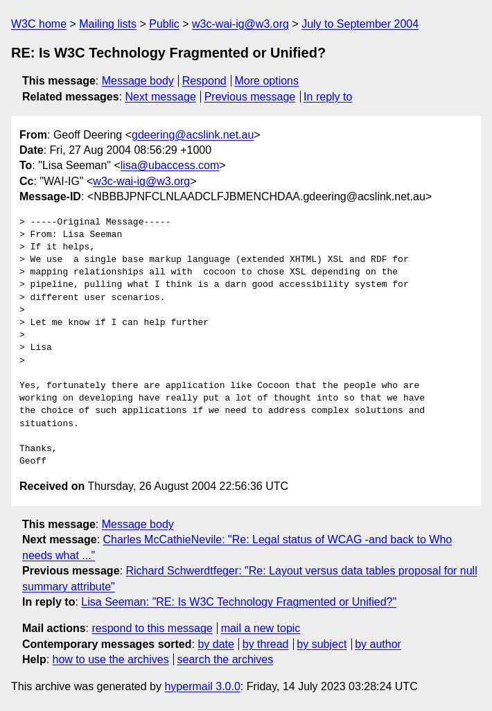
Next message (160, 97)
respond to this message (151, 628)
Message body (138, 81)
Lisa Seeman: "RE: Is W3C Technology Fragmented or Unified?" (238, 602)
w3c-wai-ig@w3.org (240, 24)
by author (378, 644)
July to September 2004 (360, 24)
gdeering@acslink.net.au (193, 135)
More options (267, 81)
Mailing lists (108, 24)
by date (215, 644)
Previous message (250, 97)
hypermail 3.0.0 (202, 686)
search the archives (225, 659)
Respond (204, 81)
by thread (266, 644)
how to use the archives (111, 659)
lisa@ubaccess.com (170, 165)
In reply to (328, 97)
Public (164, 24)
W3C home (39, 24)
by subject (321, 644)
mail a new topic (261, 628)
